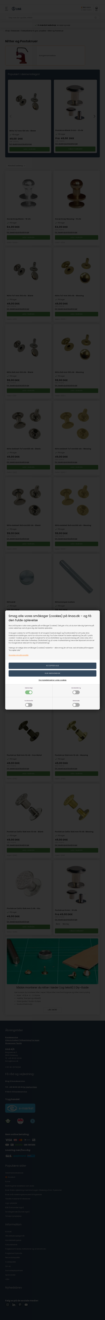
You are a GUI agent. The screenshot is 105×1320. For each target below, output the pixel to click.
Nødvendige (29, 690)
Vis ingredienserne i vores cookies (52, 680)
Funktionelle (29, 703)
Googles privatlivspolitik (18, 655)
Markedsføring (76, 690)
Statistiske (76, 703)
